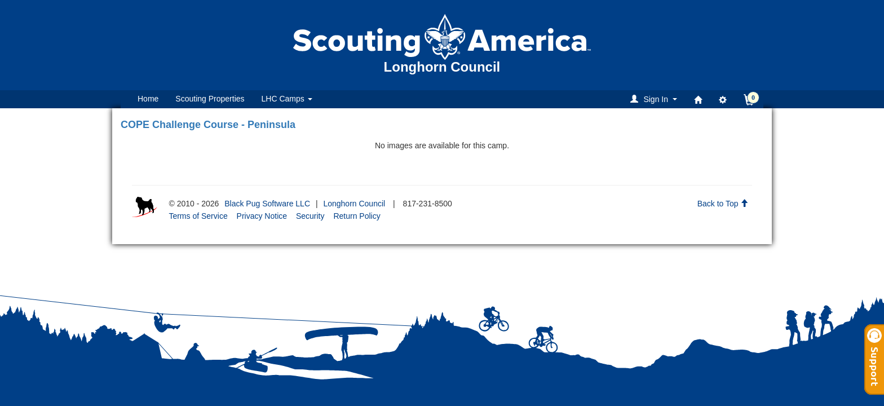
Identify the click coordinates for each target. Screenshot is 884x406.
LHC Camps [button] (287, 98)
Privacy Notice (262, 215)
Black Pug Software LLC (267, 203)
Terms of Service (198, 215)
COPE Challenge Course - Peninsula (208, 124)
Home (148, 98)
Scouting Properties (209, 98)
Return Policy (356, 215)
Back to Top (723, 203)
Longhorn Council (354, 203)
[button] (655, 99)
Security (310, 215)
